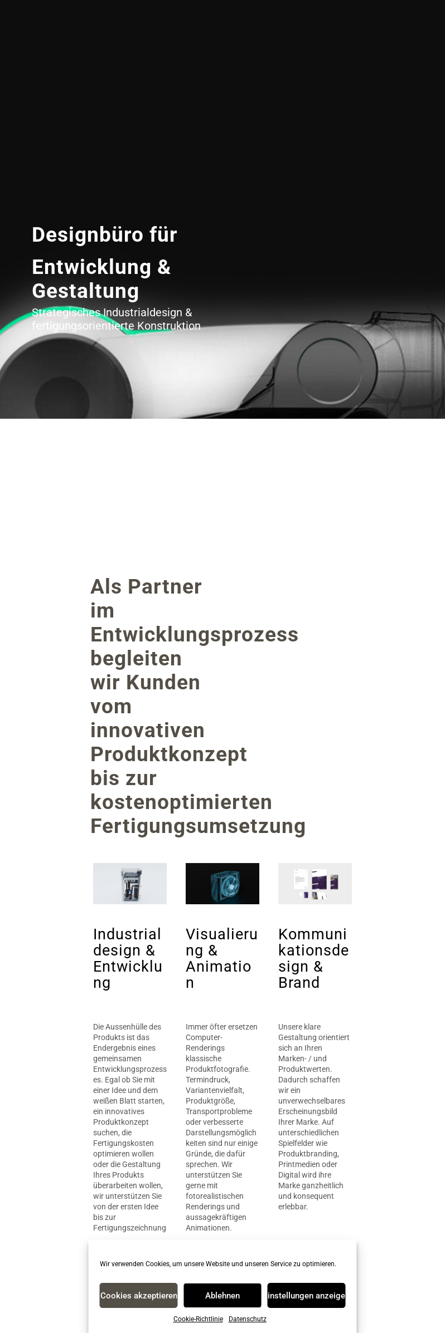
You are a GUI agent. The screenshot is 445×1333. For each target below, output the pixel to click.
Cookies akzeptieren (138, 1296)
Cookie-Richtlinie (198, 1319)
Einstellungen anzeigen (306, 1296)
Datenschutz (248, 1319)
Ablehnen (222, 1296)
